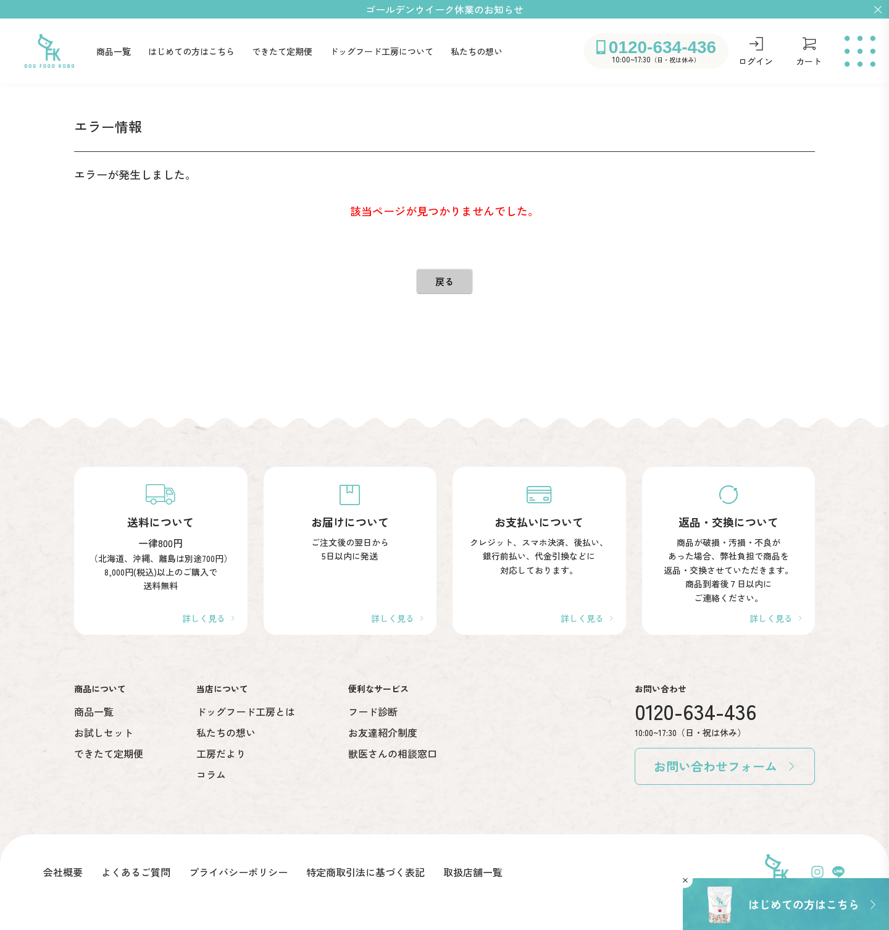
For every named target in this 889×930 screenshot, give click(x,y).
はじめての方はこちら (191, 51)
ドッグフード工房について (381, 51)
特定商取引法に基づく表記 (365, 872)
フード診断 (373, 711)
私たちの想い (477, 51)
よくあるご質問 (135, 872)
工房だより (221, 753)
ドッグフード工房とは (245, 711)
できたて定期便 (282, 51)
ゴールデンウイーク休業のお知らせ (444, 9)
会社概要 (63, 872)
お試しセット (103, 732)
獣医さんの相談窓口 (392, 753)
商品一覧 (113, 51)
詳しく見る (203, 618)
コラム (211, 774)
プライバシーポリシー (238, 872)
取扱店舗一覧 (473, 872)
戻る (444, 281)
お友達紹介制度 (382, 732)
